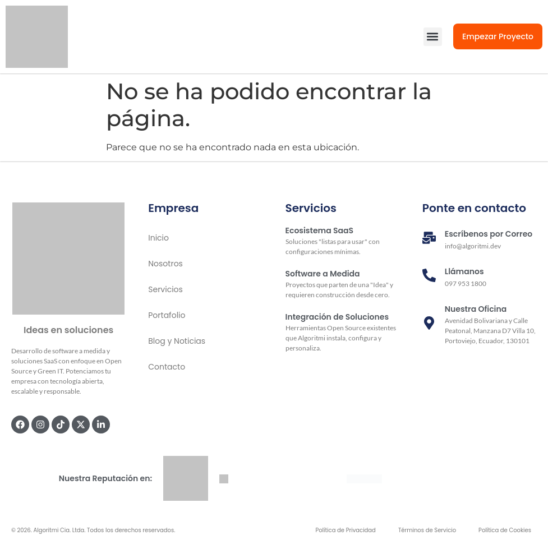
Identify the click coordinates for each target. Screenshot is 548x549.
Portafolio (166, 315)
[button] (432, 36)
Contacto (166, 366)
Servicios (165, 289)
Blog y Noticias (176, 341)
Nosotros (165, 263)
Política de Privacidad (345, 530)
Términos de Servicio (427, 530)
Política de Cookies (504, 530)
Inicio (158, 237)
